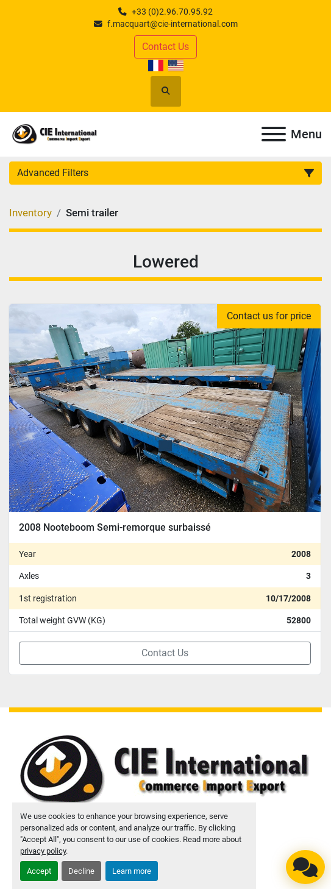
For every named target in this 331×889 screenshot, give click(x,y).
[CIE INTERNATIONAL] (165, 770)
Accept (39, 871)
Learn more (131, 871)
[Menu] (274, 134)
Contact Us (165, 46)
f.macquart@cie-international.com (172, 24)
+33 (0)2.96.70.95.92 (172, 11)
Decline (81, 871)
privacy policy (43, 850)
